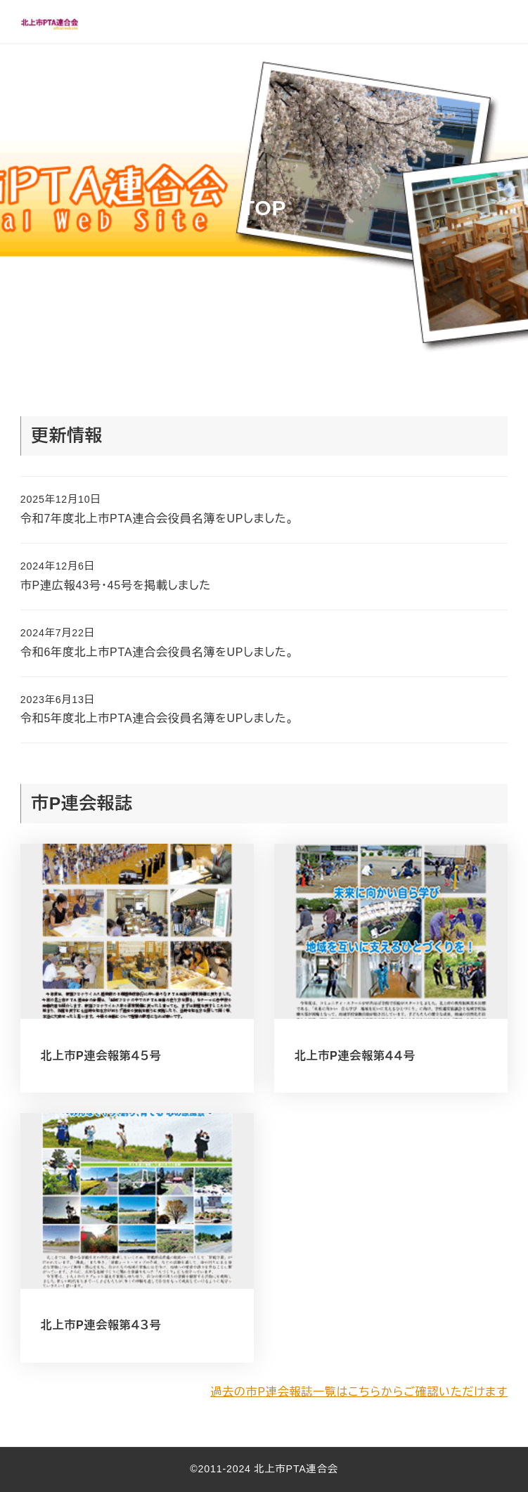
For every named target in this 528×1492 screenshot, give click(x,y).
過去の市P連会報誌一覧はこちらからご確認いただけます (359, 1392)
